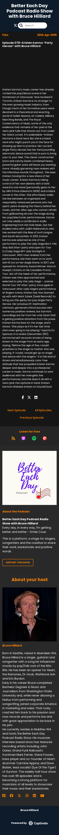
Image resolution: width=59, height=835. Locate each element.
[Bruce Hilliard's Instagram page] (28, 795)
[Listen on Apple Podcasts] (23, 438)
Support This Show (18, 562)
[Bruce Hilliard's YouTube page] (44, 795)
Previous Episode (32, 418)
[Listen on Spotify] (34, 438)
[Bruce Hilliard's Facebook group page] (13, 795)
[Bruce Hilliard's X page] (21, 795)
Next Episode (17, 410)
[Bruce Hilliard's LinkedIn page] (36, 795)
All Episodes (43, 410)
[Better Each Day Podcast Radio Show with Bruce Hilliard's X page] (15, 25)
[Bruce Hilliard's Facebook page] (5, 795)
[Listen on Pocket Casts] (44, 438)
